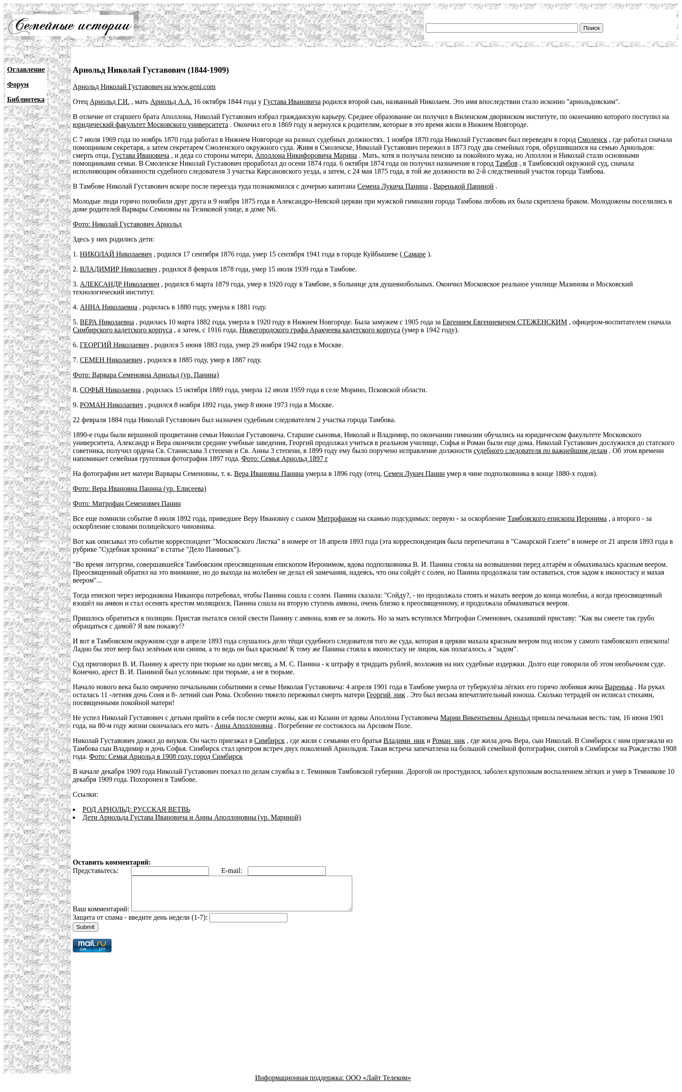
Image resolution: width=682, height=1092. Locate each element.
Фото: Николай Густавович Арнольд (127, 224)
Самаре (414, 254)
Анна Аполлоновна (243, 725)
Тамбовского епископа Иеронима (557, 518)
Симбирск (269, 740)
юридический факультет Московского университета (150, 124)
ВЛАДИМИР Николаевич (118, 269)
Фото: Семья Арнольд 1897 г (285, 458)
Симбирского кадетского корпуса (122, 330)
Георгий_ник (385, 694)
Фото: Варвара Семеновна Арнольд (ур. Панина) (146, 375)
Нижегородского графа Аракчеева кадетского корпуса (319, 330)
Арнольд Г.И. (109, 101)
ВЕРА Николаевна (107, 322)
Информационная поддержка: (300, 1084)
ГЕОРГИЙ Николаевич (114, 345)
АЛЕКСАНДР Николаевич (119, 284)
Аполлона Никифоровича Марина (306, 155)
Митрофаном (337, 518)
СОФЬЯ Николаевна (110, 390)
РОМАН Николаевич (111, 405)
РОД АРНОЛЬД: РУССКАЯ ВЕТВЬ (136, 809)
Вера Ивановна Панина (269, 473)
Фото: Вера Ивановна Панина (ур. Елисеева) (139, 488)
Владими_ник (404, 740)
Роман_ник (448, 740)
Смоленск (592, 139)
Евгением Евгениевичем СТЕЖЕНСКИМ (505, 322)
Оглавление (26, 69)
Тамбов (507, 163)
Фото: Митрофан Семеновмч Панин (127, 503)
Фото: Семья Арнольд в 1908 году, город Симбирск (165, 756)
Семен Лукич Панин (414, 473)
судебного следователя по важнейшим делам (540, 450)
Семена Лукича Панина (392, 186)
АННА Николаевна (109, 307)
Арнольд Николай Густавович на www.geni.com (144, 86)
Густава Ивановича (292, 101)
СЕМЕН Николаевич (111, 360)
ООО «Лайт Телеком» (378, 1084)
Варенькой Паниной (463, 186)
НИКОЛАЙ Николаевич (116, 254)
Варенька (619, 687)
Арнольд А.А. (171, 101)
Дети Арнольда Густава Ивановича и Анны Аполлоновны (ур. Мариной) (191, 817)
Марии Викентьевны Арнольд (485, 717)
